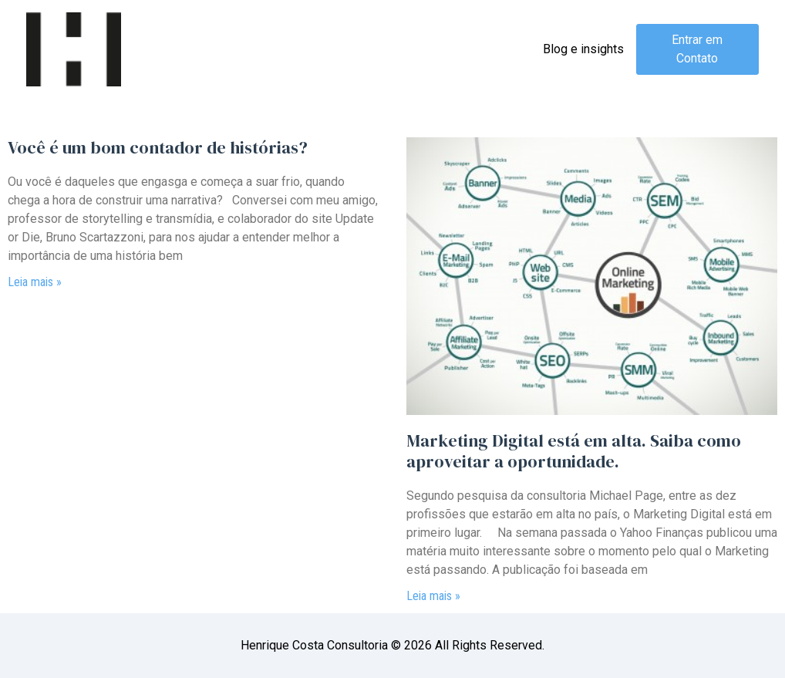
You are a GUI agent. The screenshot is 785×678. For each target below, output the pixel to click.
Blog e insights (583, 49)
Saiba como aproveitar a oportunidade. (573, 450)
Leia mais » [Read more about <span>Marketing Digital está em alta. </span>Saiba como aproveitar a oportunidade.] (433, 596)
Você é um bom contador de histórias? (158, 147)
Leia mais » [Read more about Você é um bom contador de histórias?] (35, 282)
